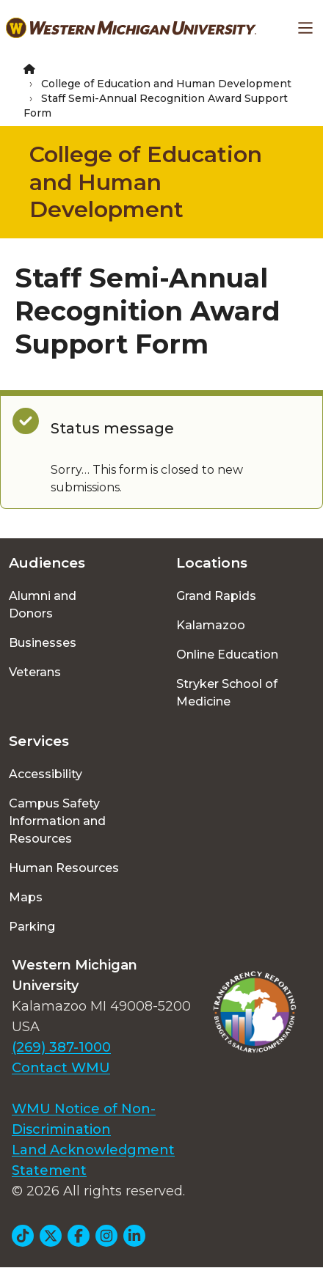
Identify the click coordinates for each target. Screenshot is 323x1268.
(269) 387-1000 (61, 1047)
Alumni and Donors (42, 604)
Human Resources (64, 868)
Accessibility (45, 774)
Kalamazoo (210, 625)
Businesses (42, 643)
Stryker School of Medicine (226, 692)
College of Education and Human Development (166, 83)
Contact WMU (61, 1068)
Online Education (227, 655)
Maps (26, 897)
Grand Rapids (216, 596)
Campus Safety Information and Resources (57, 821)
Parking (32, 927)
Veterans (35, 672)
